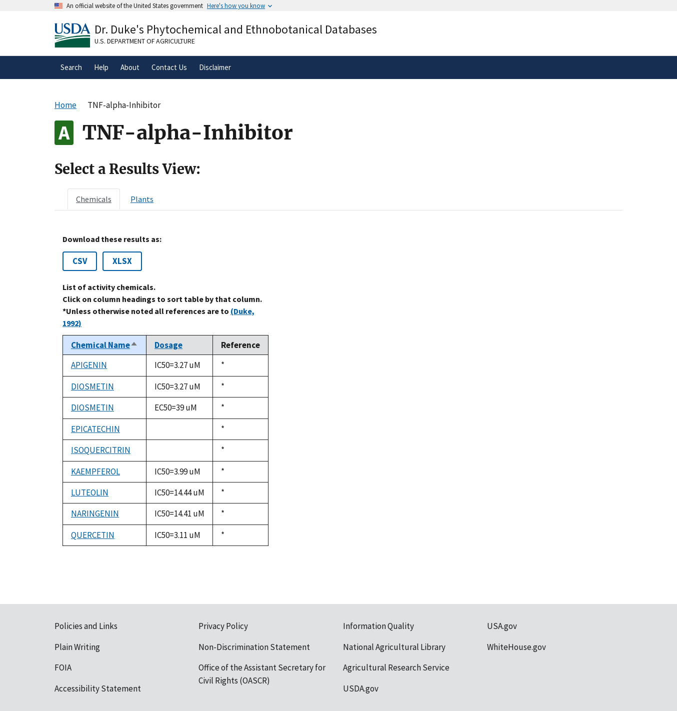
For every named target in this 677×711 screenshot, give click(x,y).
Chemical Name (104, 345)
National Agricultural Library (394, 647)
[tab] (93, 199)
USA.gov (502, 626)
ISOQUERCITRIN (100, 450)
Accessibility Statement (97, 688)
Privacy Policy (223, 626)
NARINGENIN (95, 513)
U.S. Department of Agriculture (144, 41)
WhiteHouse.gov (516, 647)
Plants (142, 199)
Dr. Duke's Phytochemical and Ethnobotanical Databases (235, 29)
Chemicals (94, 199)
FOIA (63, 667)
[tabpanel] (338, 390)
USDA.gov (360, 688)
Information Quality (378, 626)
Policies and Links (86, 626)
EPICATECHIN (95, 429)
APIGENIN (89, 365)
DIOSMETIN (92, 386)
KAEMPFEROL (95, 471)
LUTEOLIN (89, 492)
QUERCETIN (92, 535)
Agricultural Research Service (396, 667)
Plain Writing (77, 647)
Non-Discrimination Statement (254, 647)
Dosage (168, 345)
